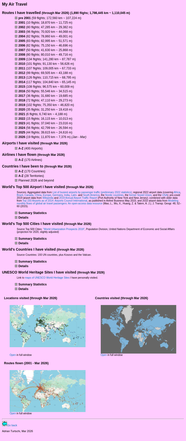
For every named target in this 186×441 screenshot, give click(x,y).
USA (164, 195)
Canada (29, 195)
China (38, 195)
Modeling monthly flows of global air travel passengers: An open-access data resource (97, 202)
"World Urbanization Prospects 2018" (63, 229)
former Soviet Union (140, 195)
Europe (47, 195)
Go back (9, 425)
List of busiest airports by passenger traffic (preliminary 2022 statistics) (92, 192)
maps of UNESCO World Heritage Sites (47, 277)
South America (91, 195)
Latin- (74, 195)
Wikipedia (47, 197)
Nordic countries (114, 195)
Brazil (20, 195)
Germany (58, 195)
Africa (177, 192)
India (67, 195)
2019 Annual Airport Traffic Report (78, 197)
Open (13, 355)
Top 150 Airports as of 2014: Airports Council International (55, 200)
